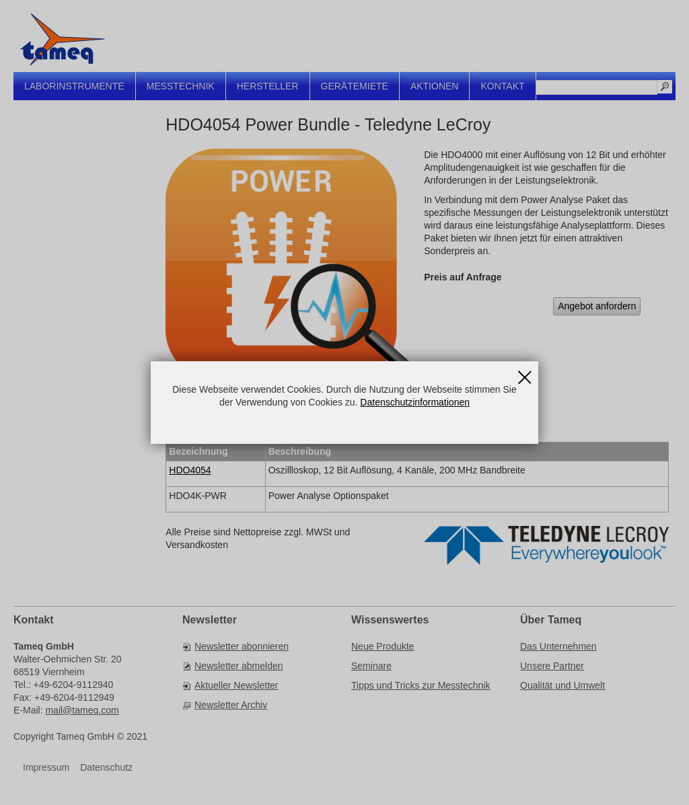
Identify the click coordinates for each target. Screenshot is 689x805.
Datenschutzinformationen (415, 402)
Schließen (525, 372)
